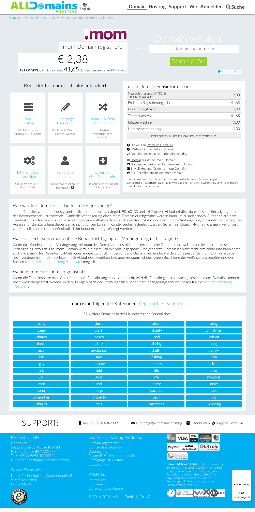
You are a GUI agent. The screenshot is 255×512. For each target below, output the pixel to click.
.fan (41, 361)
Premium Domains (160, 149)
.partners (156, 395)
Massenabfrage (229, 75)
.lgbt (98, 375)
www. (141, 53)
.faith (156, 355)
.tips (98, 408)
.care (98, 334)
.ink (41, 375)
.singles (41, 408)
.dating (156, 348)
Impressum (97, 484)
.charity (156, 334)
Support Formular (227, 427)
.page (99, 395)
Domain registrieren (104, 447)
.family (214, 355)
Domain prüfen (188, 65)
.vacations (156, 408)
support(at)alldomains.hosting (156, 427)
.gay (41, 368)
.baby (41, 328)
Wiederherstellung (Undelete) (59, 266)
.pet (214, 395)
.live (214, 375)
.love (98, 381)
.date (99, 348)
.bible (156, 328)
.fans (99, 361)
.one (41, 395)
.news (213, 388)
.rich (156, 401)
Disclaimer (97, 488)
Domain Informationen (158, 153)
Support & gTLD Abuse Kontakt (35, 451)
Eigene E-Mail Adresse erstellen (113, 460)
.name (156, 388)
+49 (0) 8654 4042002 (98, 427)
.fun (214, 361)
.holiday (99, 368)
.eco (41, 355)
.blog (214, 328)
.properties (41, 401)
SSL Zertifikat (140, 177)
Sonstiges (176, 308)
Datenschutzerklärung (106, 493)
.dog (213, 348)
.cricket (213, 341)
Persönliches (151, 308)
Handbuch (196, 427)
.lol (41, 381)
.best (99, 328)
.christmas (214, 334)
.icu (213, 368)
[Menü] (248, 472)
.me (156, 381)
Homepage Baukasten (146, 168)
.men (41, 388)
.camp (41, 334)
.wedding (214, 408)
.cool (156, 341)
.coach (99, 341)
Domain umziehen (143, 158)
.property (99, 401)
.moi (98, 388)
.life (156, 375)
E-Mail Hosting (141, 173)
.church (41, 341)
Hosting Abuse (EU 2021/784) (35, 456)
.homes (156, 368)
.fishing (156, 361)
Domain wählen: (188, 43)
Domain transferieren (105, 451)
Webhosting (98, 456)
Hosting (136, 164)
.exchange (98, 355)
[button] (235, 53)
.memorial (213, 381)
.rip (213, 401)
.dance (41, 348)
